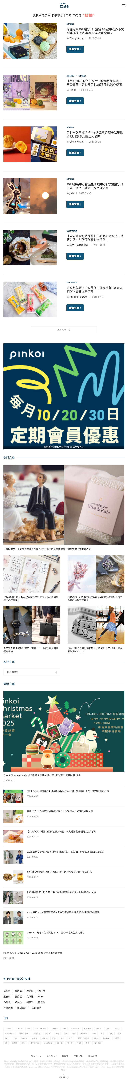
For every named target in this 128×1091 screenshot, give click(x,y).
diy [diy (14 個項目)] (32, 1029)
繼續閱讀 (75, 50)
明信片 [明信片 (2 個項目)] (66, 1041)
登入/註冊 (92, 1065)
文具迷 (30, 996)
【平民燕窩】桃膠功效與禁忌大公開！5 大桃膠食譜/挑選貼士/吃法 (61, 831)
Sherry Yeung (77, 39)
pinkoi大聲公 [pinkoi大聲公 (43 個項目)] (45, 1029)
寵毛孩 (41, 1002)
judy (72, 194)
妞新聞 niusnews (78, 297)
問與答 (65, 1065)
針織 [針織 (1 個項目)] (40, 1052)
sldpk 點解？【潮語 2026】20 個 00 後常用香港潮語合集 (33, 952)
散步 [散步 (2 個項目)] (17, 1041)
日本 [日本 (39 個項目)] (55, 1041)
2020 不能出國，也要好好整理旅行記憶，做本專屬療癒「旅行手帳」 (31, 599)
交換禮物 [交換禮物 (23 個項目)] (60, 1029)
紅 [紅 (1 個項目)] (59, 1046)
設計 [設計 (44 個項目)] (80, 1046)
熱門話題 (71, 24)
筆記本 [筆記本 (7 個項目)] (50, 1046)
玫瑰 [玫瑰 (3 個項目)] (118, 1041)
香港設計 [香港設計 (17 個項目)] (51, 1052)
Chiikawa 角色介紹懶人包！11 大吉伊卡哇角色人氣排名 (55, 932)
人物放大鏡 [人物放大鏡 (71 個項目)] (84, 1029)
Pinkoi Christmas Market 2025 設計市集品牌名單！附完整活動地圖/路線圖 (42, 775)
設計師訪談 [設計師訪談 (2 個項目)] (91, 1046)
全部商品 (36, 1008)
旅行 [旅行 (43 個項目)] (46, 1041)
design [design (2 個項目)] (21, 1029)
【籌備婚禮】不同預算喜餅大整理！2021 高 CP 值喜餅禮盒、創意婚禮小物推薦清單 (47, 549)
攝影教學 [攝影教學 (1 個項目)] (115, 1035)
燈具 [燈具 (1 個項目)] (109, 1041)
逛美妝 (18, 1002)
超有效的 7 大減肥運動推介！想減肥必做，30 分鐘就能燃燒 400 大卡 (95, 650)
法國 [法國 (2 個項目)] (99, 1041)
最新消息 (71, 76)
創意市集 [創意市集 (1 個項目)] (98, 1029)
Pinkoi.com (36, 1065)
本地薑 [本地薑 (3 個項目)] (77, 1041)
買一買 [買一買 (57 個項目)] (19, 1052)
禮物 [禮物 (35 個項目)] (26, 1046)
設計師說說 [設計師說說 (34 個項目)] (107, 1046)
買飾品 (18, 990)
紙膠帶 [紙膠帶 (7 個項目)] (69, 1046)
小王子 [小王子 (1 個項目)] (18, 1035)
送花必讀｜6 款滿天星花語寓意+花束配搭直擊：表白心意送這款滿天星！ (95, 599)
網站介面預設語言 (79, 245)
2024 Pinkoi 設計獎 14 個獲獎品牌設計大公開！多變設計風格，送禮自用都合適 (68, 791)
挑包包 (7, 990)
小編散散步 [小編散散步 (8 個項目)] (31, 1035)
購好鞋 (41, 990)
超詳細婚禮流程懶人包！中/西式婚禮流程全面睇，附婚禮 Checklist (61, 892)
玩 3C (41, 996)
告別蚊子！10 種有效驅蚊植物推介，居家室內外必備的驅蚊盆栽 (60, 811)
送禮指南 (8, 1008)
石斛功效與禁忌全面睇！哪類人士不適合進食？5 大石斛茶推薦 (59, 872)
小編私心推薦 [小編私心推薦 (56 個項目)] (47, 1035)
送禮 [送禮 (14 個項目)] (30, 1052)
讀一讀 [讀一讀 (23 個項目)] (8, 1052)
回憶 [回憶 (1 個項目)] (7, 1035)
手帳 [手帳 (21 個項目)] (85, 1035)
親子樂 (30, 1002)
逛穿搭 (30, 990)
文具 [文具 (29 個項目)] (26, 1041)
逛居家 (7, 996)
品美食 (7, 1002)
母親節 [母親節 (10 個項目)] (89, 1041)
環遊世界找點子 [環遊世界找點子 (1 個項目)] (12, 1046)
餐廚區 (18, 996)
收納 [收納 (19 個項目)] (7, 1041)
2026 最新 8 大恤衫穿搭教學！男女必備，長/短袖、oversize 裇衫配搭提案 (65, 851)
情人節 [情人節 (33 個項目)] (74, 1035)
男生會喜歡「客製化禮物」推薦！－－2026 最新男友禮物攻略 (31, 650)
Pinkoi (73, 90)
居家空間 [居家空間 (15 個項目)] (62, 1035)
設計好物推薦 (73, 231)
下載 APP (78, 1065)
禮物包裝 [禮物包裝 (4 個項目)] (37, 1046)
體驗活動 (22, 1008)
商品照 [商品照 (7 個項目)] (111, 1029)
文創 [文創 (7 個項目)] (36, 1041)
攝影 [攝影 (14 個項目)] (104, 1035)
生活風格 (71, 127)
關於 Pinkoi (52, 1065)
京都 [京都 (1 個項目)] (72, 1029)
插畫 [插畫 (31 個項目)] (94, 1035)
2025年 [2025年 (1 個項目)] (9, 1029)
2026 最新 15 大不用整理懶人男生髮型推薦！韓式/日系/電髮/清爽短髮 (63, 912)
